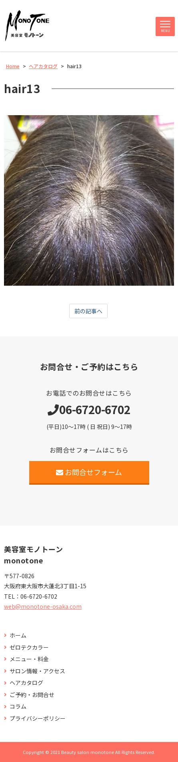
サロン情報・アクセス (37, 671)
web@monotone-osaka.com (43, 606)
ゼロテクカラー (29, 647)
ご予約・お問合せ (32, 695)
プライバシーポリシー (38, 718)
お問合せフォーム (89, 472)
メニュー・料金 (29, 659)
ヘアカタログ (26, 683)
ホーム (18, 635)
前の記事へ (88, 311)
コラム (18, 706)
